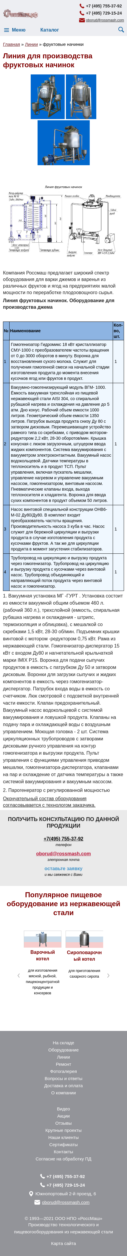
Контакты (63, 1151)
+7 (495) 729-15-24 (104, 13)
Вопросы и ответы (63, 1078)
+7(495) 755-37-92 (63, 838)
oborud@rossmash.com (105, 20)
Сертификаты (63, 1144)
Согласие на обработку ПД (63, 1158)
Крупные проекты (63, 1130)
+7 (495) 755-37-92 (104, 6)
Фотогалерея (63, 1071)
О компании (63, 1092)
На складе (63, 1042)
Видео (63, 1108)
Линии (63, 1057)
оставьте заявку (63, 868)
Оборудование (63, 1049)
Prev (18, 976)
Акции (63, 1115)
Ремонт (63, 1064)
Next (108, 975)
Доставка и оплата (63, 1085)
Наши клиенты (63, 1137)
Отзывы (63, 1123)
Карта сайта (63, 1243)
